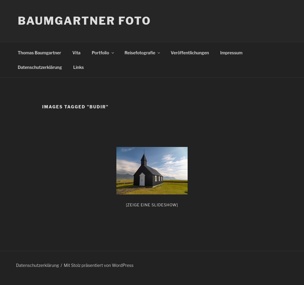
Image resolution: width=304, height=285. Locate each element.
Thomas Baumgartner (39, 52)
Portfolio (103, 52)
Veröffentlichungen (190, 52)
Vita (76, 52)
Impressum (231, 52)
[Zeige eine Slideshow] (152, 204)
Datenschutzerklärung (40, 67)
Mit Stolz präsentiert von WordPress (99, 265)
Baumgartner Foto (84, 20)
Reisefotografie (143, 52)
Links (78, 67)
